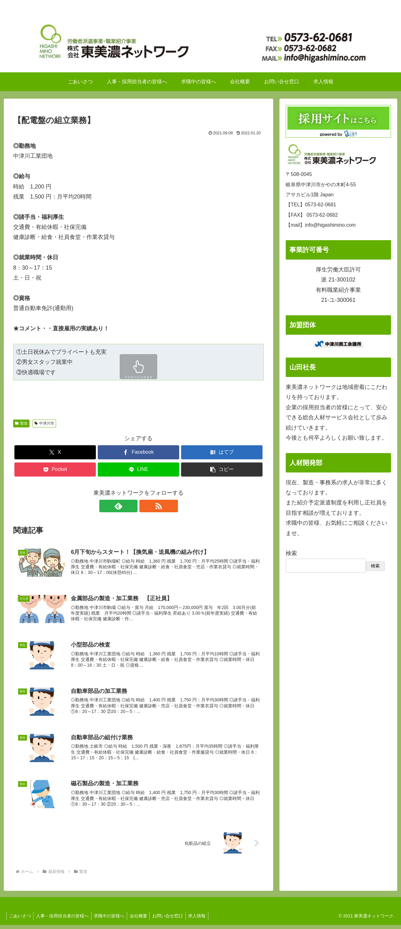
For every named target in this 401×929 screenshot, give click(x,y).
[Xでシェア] (55, 452)
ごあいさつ (21, 919)
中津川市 (44, 423)
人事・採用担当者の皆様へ (64, 919)
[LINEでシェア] (138, 469)
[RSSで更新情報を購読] (145, 506)
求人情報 (205, 919)
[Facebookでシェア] (138, 452)
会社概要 (143, 919)
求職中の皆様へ (112, 919)
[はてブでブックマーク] (222, 452)
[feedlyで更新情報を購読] (131, 506)
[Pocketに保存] (55, 469)
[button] (222, 469)
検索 (291, 553)
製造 (21, 423)
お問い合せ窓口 (174, 919)
